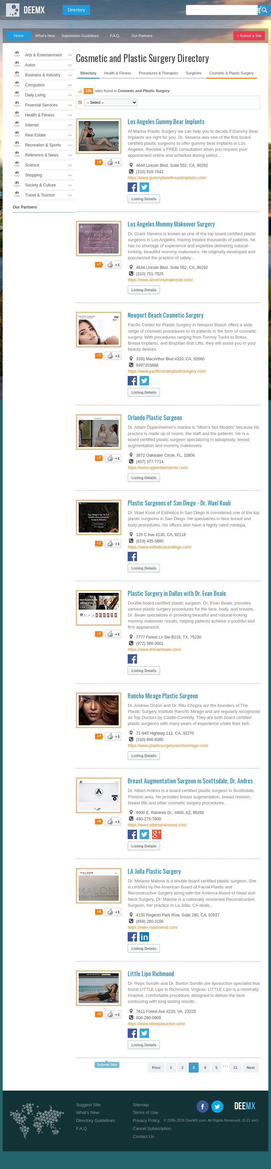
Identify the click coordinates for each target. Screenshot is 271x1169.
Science (32, 165)
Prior (156, 1068)
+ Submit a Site (249, 36)
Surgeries (194, 73)
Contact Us (143, 1136)
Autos (30, 65)
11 (235, 1068)
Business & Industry (42, 75)
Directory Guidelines (95, 1120)
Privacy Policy (146, 1120)
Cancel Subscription (152, 1128)
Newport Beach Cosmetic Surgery (165, 315)
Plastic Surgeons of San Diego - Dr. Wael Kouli (179, 502)
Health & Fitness (39, 115)
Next (251, 1068)
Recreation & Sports (43, 145)
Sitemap (141, 1104)
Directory (76, 9)
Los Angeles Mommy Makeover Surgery (171, 224)
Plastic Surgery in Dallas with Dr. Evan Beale (177, 593)
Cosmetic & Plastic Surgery (231, 73)
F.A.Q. (115, 36)
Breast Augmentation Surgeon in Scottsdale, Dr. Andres (190, 780)
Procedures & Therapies (158, 73)
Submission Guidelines (80, 36)
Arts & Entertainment (43, 55)
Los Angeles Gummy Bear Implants (166, 121)
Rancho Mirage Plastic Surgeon (163, 695)
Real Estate (35, 135)
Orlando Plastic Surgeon (155, 417)
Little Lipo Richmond (151, 973)
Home (18, 36)
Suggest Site (88, 1104)
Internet (32, 125)
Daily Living (35, 95)
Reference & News (41, 155)
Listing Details (143, 199)
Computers (35, 85)
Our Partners (141, 36)
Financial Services (41, 105)
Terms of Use (145, 1112)
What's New (45, 36)
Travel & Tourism (40, 195)
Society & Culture (40, 185)
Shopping (33, 175)
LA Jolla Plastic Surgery (154, 871)
